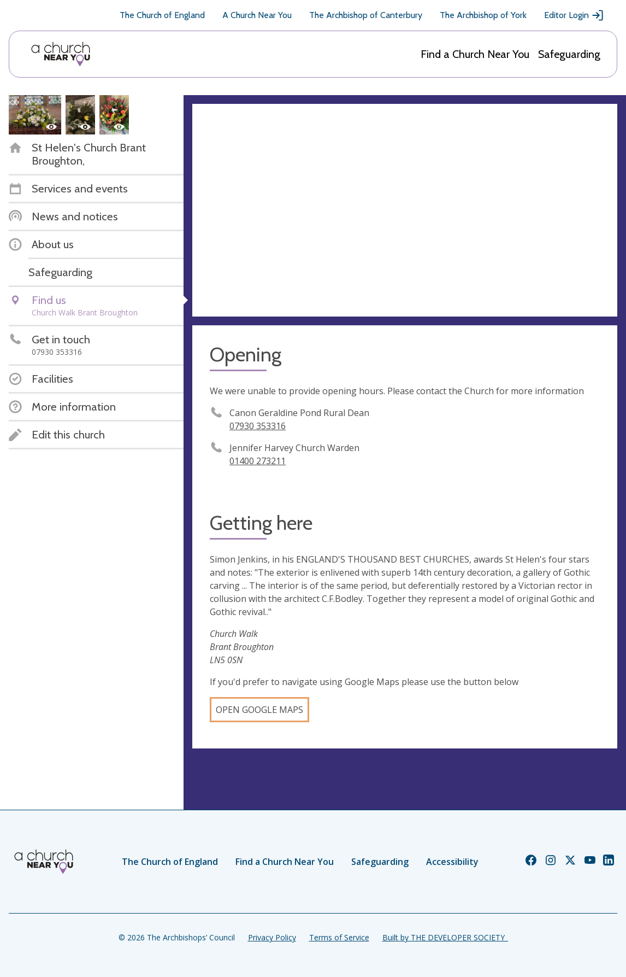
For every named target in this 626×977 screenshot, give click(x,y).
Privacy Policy (272, 937)
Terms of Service (339, 937)
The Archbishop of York (483, 15)
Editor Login (574, 15)
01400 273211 (257, 461)
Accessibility (452, 862)
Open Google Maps (259, 710)
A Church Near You (257, 15)
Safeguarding (569, 54)
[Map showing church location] (404, 210)
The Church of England (162, 15)
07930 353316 (257, 426)
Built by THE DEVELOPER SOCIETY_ (445, 937)
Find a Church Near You (475, 54)
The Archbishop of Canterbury (365, 15)
